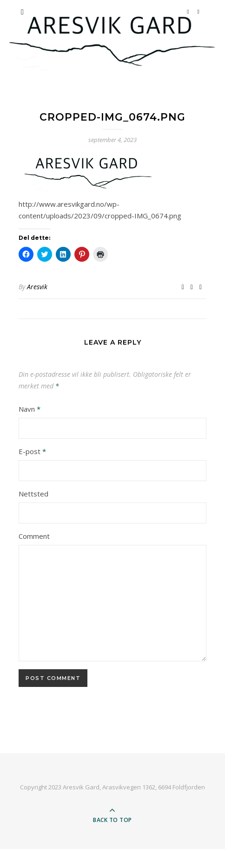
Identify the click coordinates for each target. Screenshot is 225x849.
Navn (29, 409)
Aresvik (37, 286)
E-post (32, 451)
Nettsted (33, 493)
